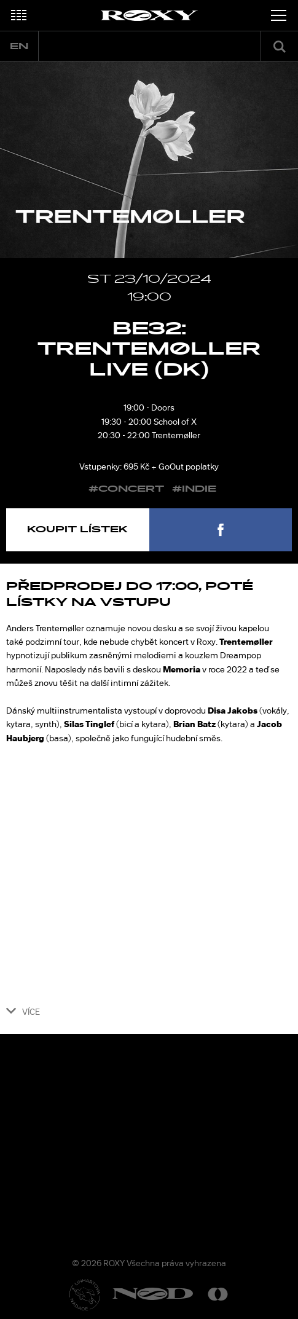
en (19, 46)
